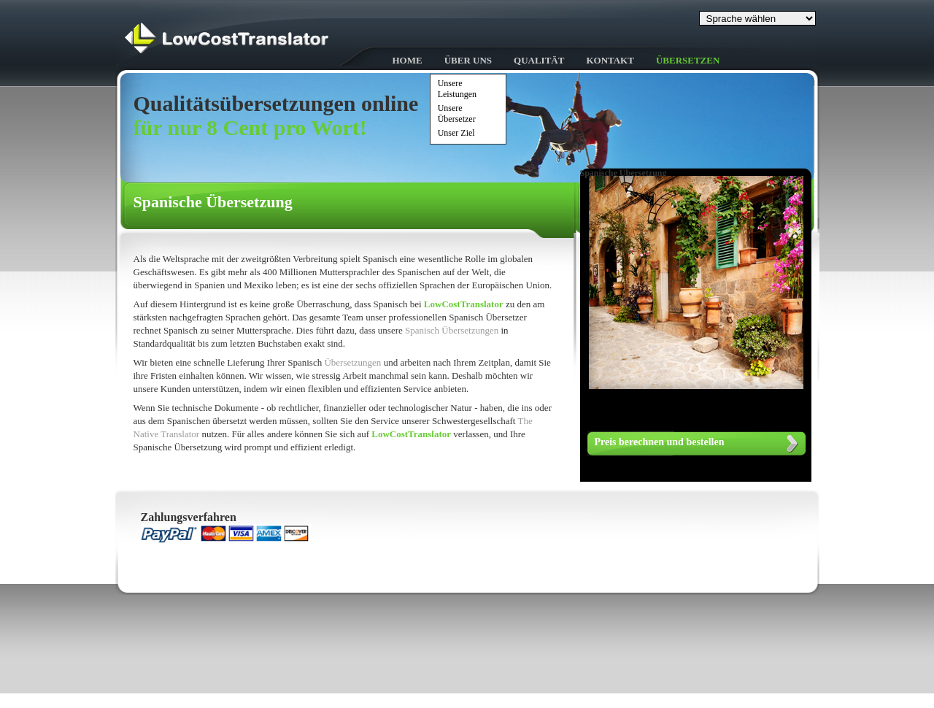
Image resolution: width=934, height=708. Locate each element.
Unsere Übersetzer (457, 113)
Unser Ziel (456, 133)
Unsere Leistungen (457, 88)
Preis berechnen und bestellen (660, 441)
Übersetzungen (352, 362)
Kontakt (610, 60)
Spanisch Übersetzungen (453, 330)
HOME (407, 60)
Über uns (468, 60)
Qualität (539, 60)
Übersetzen (687, 60)
